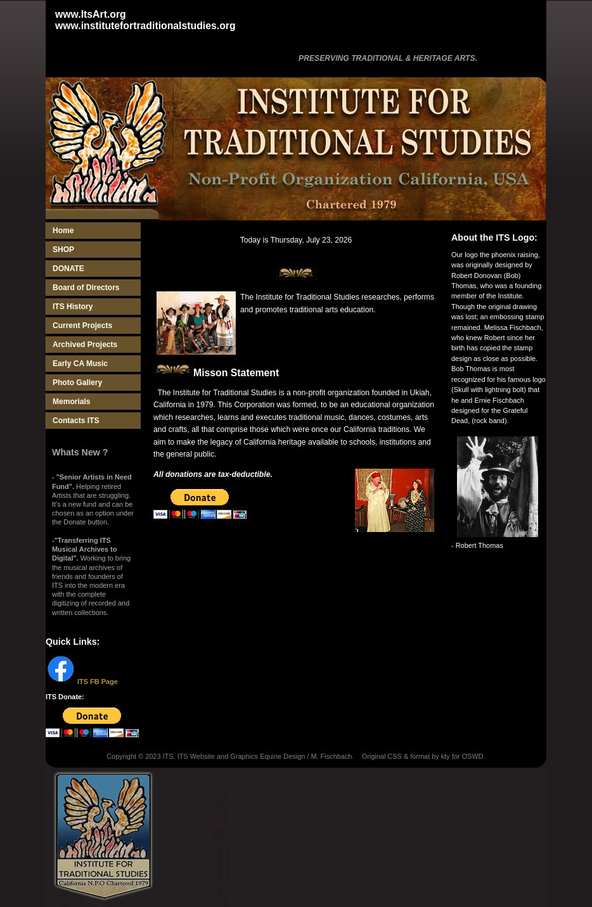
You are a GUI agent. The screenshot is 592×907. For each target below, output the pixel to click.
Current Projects (82, 325)
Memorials (71, 401)
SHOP (63, 249)
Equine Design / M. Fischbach (306, 756)
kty (445, 756)
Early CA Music (80, 363)
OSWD (473, 756)
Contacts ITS (76, 420)
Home (63, 230)
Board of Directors (86, 287)
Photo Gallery (77, 382)
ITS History (73, 306)
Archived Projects (85, 344)
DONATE (68, 268)
